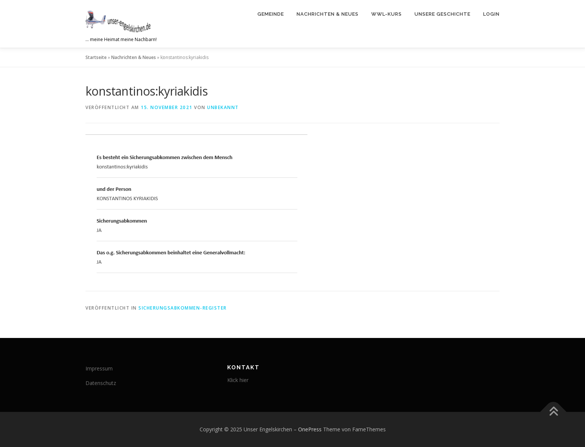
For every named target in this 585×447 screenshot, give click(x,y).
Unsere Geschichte (442, 14)
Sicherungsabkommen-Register (182, 308)
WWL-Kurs (386, 14)
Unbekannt (223, 107)
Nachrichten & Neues (328, 14)
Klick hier (237, 380)
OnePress (310, 429)
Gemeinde (270, 14)
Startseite (96, 57)
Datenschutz (100, 383)
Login (491, 14)
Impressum (99, 368)
